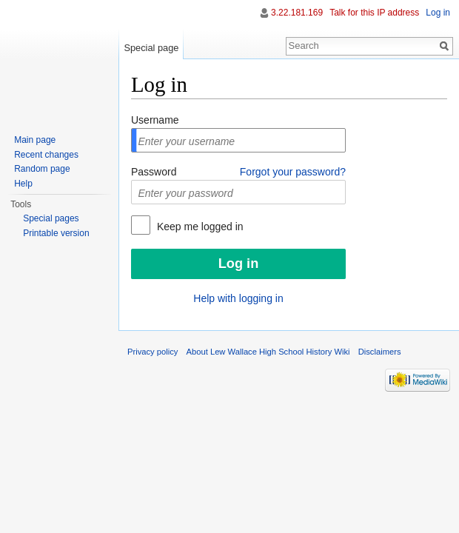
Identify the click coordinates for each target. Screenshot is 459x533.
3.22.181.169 (297, 12)
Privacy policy (152, 351)
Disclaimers (379, 351)
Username (155, 120)
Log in (438, 12)
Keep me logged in (199, 226)
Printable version (56, 233)
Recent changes (46, 155)
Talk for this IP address (374, 12)
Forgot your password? (293, 172)
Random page (42, 169)
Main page (35, 140)
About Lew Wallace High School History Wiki (268, 351)
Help (23, 183)
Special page (151, 47)
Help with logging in (238, 298)
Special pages (50, 218)
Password (153, 172)
